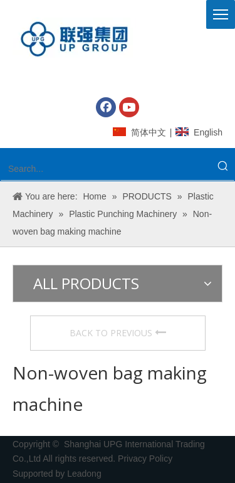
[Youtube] (129, 107)
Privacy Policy (146, 459)
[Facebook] (106, 107)
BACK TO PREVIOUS (118, 332)
